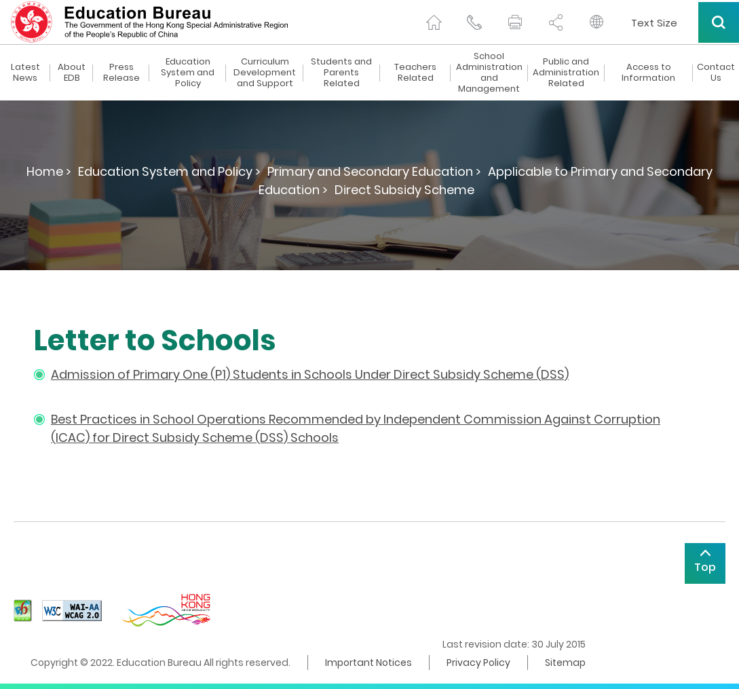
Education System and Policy (187, 72)
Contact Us (716, 72)
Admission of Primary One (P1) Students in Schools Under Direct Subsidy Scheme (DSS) (310, 374)
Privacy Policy (478, 662)
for (102, 437)
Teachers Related (415, 72)
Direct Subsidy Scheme (404, 189)
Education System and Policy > (169, 171)
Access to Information (648, 72)
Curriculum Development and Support (264, 72)
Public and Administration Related (566, 72)
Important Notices (368, 662)
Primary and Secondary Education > (374, 171)
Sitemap (565, 662)
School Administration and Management (489, 72)
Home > (48, 171)
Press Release (121, 72)
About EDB (72, 72)
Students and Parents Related (341, 72)
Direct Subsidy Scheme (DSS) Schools (226, 437)
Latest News (25, 72)
